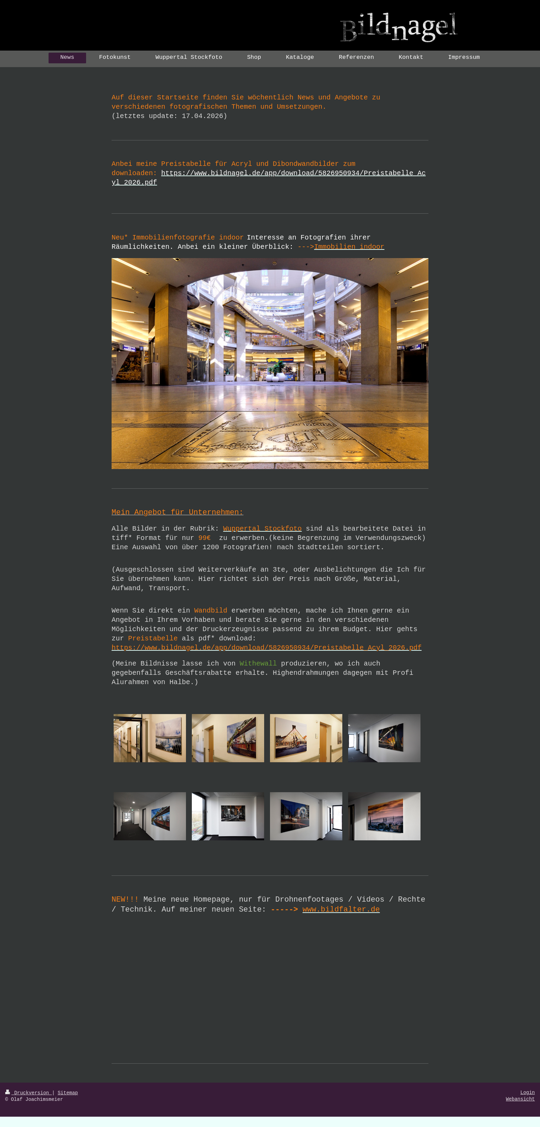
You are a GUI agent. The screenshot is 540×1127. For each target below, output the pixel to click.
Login (527, 1092)
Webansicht (520, 1099)
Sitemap (68, 1093)
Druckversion (28, 1093)
